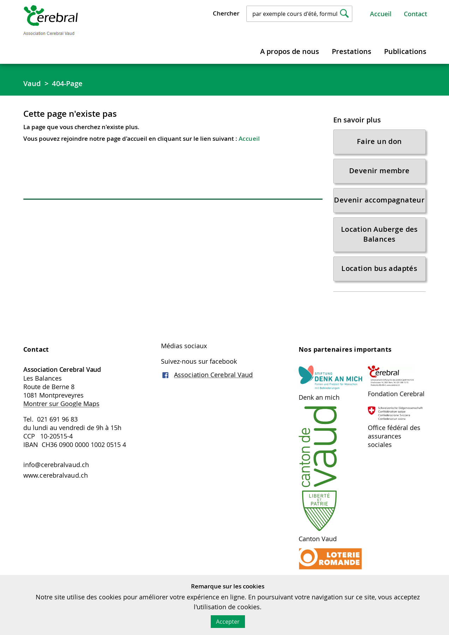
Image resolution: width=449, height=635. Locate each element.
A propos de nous (289, 51)
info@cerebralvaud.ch (56, 464)
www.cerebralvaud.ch (55, 475)
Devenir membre (379, 170)
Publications (405, 51)
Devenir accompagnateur (379, 200)
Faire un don (379, 141)
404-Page (67, 83)
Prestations (351, 51)
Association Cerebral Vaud (213, 374)
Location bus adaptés (379, 268)
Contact (415, 14)
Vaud (32, 83)
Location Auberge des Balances (379, 234)
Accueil (380, 14)
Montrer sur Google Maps (61, 403)
